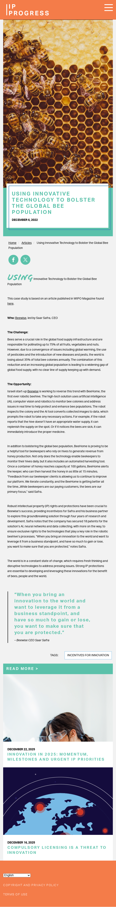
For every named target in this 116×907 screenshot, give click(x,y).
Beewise (20, 318)
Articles (27, 243)
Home (12, 243)
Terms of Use (15, 894)
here (10, 303)
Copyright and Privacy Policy (31, 885)
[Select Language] (17, 875)
